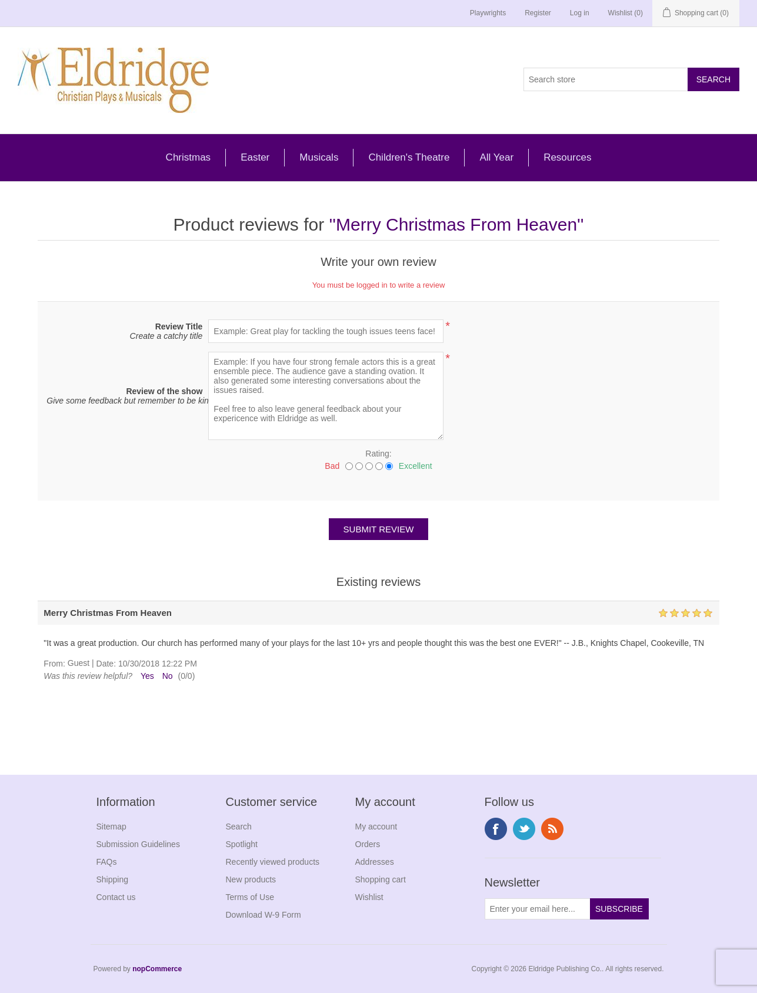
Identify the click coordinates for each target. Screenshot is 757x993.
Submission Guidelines (138, 844)
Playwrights (488, 13)
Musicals (318, 157)
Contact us (116, 897)
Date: (106, 663)
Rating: (378, 453)
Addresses (374, 862)
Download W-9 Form (263, 914)
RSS (552, 829)
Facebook (496, 829)
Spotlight (242, 844)
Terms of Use (250, 897)
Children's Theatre (408, 157)
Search (239, 826)
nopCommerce (157, 969)
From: (54, 663)
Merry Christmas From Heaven (456, 224)
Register (538, 13)
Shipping (112, 879)
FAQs (106, 862)
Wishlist (369, 897)
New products (251, 879)
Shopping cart (380, 879)
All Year (496, 157)
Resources (567, 157)
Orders (368, 844)
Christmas (188, 157)
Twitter (524, 829)
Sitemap (111, 826)
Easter (255, 157)
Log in (579, 13)
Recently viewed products (273, 862)
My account (376, 826)
